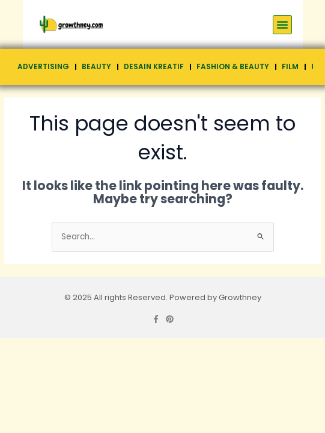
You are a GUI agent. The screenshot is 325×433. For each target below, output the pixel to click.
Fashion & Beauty (232, 66)
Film (290, 66)
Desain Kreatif (154, 66)
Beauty (96, 66)
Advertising (43, 66)
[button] (282, 24)
